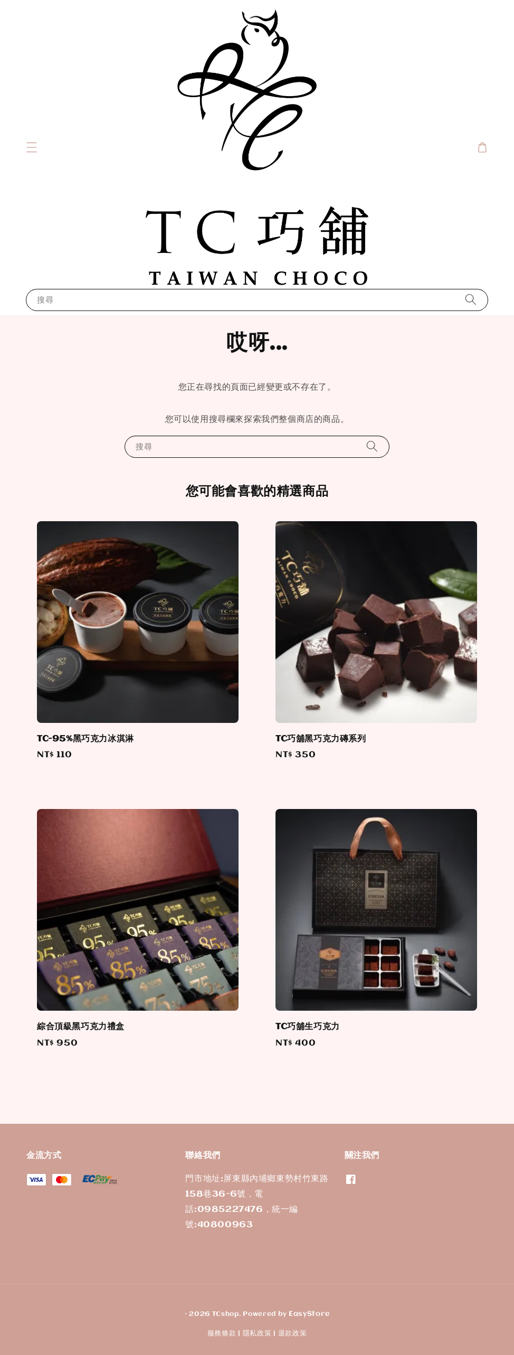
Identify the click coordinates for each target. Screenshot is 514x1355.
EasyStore (309, 1314)
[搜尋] (471, 299)
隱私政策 (257, 1333)
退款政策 (292, 1333)
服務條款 (221, 1333)
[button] (31, 147)
